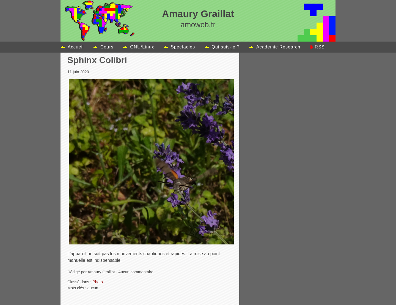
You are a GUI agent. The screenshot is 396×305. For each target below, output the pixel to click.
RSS (320, 47)
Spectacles (183, 47)
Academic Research (278, 47)
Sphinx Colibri (97, 60)
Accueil (76, 47)
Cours (107, 47)
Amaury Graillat (198, 13)
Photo (97, 282)
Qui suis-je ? (226, 47)
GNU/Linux (142, 47)
